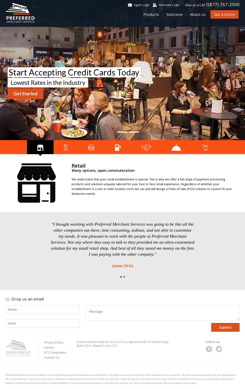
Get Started (25, 93)
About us (198, 14)
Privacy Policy (54, 342)
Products (151, 14)
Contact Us (52, 357)
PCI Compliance (55, 352)
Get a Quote (224, 14)
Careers (49, 347)
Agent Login (142, 5)
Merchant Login (169, 5)
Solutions (174, 14)
